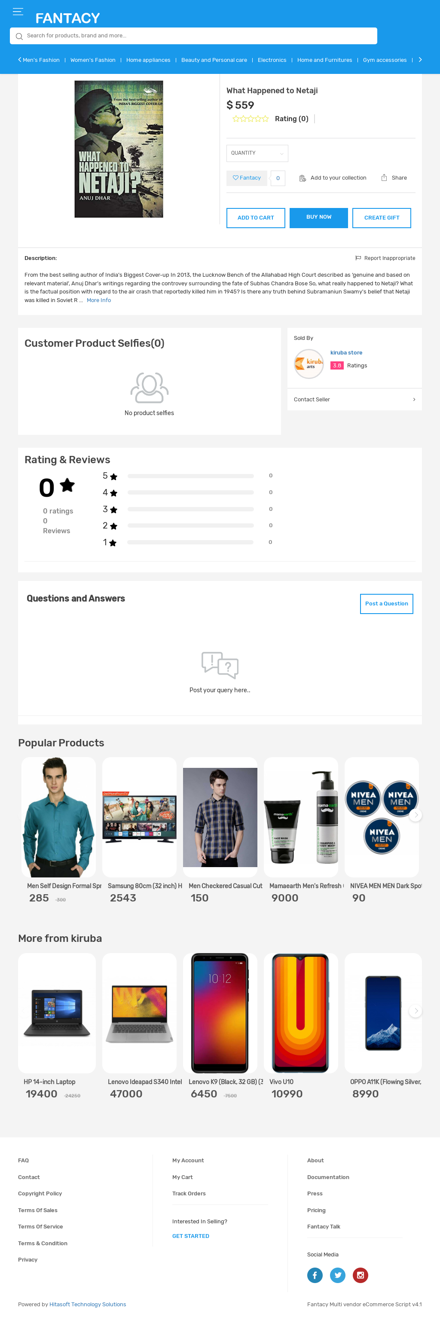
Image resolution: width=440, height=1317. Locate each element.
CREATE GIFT (382, 217)
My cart (182, 1177)
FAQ (23, 1160)
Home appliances (148, 60)
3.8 (337, 365)
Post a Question (386, 603)
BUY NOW (319, 217)
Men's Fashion (41, 60)
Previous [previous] (26, 820)
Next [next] (417, 820)
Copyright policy (40, 1193)
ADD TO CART (256, 217)
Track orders (189, 1193)
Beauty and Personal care (214, 60)
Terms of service (40, 1226)
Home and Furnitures (324, 60)
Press (315, 1193)
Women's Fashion (93, 60)
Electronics (272, 60)
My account (188, 1160)
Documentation (328, 1177)
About (315, 1160)
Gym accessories (385, 60)
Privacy (27, 1259)
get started (190, 1236)
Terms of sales (38, 1210)
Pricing (316, 1210)
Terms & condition (42, 1243)
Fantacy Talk (323, 1226)
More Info (99, 300)
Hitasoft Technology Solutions (87, 1304)
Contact (29, 1177)
